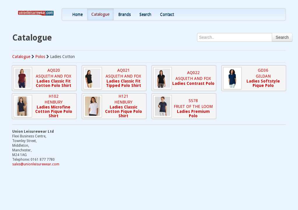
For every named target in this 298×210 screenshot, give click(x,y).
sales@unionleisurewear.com (35, 164)
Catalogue (100, 14)
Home (77, 14)
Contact (167, 14)
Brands (124, 14)
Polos (40, 56)
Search (145, 14)
